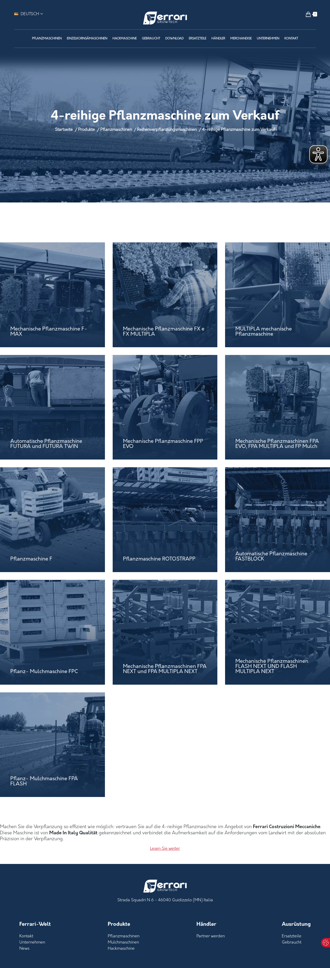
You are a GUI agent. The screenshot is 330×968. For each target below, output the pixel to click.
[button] (308, 14)
